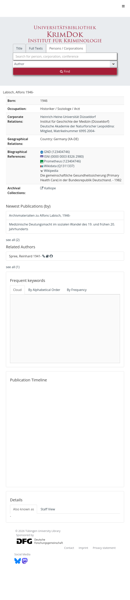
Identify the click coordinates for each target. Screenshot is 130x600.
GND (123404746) (55, 152)
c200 (105, 324)
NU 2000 (33, 343)
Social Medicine (63, 300)
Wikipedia (49, 170)
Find (65, 71)
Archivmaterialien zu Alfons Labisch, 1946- (40, 215)
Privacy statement (104, 548)
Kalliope (48, 188)
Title (19, 48)
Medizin (34, 313)
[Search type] (65, 64)
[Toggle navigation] (123, 6)
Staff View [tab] (48, 509)
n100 (102, 312)
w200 (98, 340)
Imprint (83, 548)
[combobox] (65, 56)
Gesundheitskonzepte (78, 307)
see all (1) (12, 267)
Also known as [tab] (23, 509)
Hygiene (32, 324)
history (107, 332)
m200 (31, 332)
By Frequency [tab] (76, 290)
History (71, 342)
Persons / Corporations (66, 48)
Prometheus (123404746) (60, 161)
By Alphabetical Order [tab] (44, 290)
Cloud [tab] (17, 290)
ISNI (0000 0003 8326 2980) (62, 156)
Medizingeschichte (61, 357)
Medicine (65, 329)
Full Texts (36, 48)
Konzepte (72, 315)
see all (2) (12, 240)
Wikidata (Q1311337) (57, 166)
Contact (69, 548)
